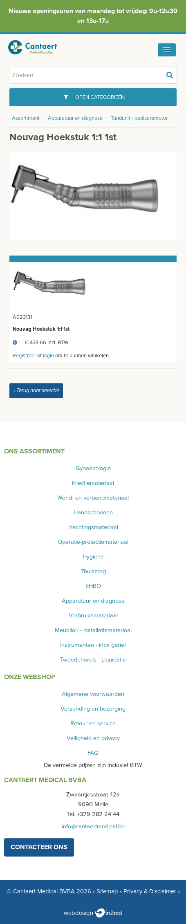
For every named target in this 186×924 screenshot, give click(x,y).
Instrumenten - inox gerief (93, 644)
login (48, 355)
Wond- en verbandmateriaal (93, 497)
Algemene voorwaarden (93, 694)
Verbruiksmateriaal (93, 615)
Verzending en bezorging (93, 708)
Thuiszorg (93, 571)
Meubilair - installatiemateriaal (93, 630)
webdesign (93, 913)
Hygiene (93, 556)
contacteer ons (39, 847)
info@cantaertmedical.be (93, 826)
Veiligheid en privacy (93, 738)
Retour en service (93, 723)
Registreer (24, 355)
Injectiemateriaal (93, 483)
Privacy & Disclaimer (149, 891)
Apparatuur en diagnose (75, 118)
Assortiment (26, 118)
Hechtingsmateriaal (93, 527)
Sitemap (107, 891)
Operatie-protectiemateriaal (93, 541)
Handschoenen (93, 512)
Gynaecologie (93, 468)
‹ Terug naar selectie (36, 390)
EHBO (93, 586)
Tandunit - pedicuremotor (139, 118)
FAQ (93, 752)
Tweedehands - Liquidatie (93, 659)
